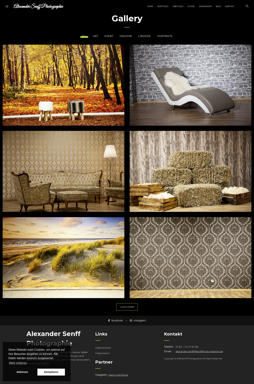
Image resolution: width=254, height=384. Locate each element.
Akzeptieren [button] (51, 372)
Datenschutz (103, 347)
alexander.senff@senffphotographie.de (199, 351)
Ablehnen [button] (22, 372)
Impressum (102, 353)
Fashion (126, 36)
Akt (95, 36)
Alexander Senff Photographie (38, 7)
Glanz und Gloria (118, 374)
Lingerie (144, 36)
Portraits (164, 36)
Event (108, 36)
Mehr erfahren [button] (18, 362)
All (84, 36)
